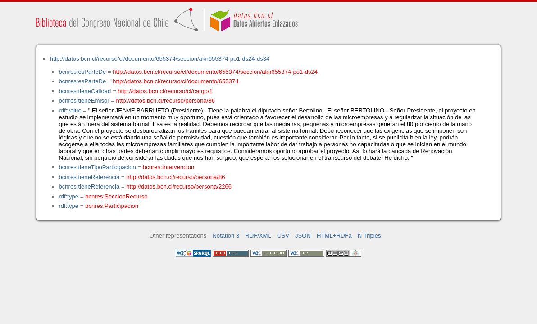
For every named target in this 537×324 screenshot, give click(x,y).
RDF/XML (258, 235)
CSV (283, 235)
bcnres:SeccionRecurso (116, 196)
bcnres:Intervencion (168, 167)
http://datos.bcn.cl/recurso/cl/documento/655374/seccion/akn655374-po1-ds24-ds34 (160, 58)
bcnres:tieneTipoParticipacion (97, 167)
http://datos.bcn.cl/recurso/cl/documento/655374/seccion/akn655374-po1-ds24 (215, 71)
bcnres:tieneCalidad (85, 91)
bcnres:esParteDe (82, 71)
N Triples (369, 235)
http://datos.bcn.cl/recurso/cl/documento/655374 (175, 81)
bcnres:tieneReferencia (89, 177)
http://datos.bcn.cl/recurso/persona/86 (165, 100)
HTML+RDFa (334, 235)
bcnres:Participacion (111, 205)
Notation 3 (225, 235)
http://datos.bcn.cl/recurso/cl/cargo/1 (165, 91)
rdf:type (68, 196)
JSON (303, 235)
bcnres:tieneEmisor (84, 100)
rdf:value (70, 110)
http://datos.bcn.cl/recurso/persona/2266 (179, 186)
